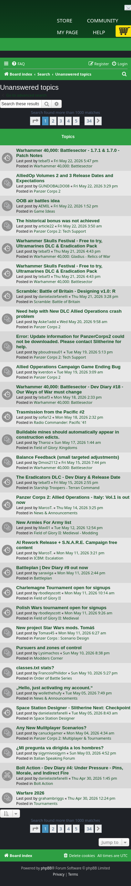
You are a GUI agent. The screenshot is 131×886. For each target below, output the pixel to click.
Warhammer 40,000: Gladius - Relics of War (72, 256)
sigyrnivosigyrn (52, 753)
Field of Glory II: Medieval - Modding (66, 532)
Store (64, 20)
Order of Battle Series (53, 678)
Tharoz (45, 442)
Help (99, 32)
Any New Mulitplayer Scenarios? (51, 727)
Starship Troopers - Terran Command (67, 487)
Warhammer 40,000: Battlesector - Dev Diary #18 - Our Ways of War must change (69, 389)
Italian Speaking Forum (54, 758)
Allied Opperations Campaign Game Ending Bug (68, 366)
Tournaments (46, 803)
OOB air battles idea (38, 200)
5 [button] (76, 121)
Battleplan (43, 578)
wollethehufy (50, 692)
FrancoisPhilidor (53, 672)
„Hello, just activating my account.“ (54, 687)
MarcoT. (46, 507)
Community (102, 20)
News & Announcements (56, 512)
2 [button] (53, 121)
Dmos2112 (48, 462)
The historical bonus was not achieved (58, 220)
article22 (46, 225)
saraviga (46, 572)
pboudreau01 (51, 351)
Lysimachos (49, 652)
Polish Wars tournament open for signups (61, 607)
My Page (67, 32)
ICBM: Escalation (48, 558)
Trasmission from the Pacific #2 (50, 412)
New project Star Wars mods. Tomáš (55, 627)
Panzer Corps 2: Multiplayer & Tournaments (72, 738)
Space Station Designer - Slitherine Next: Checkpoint (73, 707)
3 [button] (61, 121)
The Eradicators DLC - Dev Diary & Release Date (68, 477)
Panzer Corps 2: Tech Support (60, 231)
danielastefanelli (53, 296)
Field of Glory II (47, 598)
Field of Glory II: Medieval (56, 618)
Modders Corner (48, 658)
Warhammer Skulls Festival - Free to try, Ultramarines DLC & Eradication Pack (59, 243)
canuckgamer (51, 733)
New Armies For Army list (43, 522)
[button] (35, 121)
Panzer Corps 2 (47, 191)
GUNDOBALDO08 (54, 185)
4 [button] (68, 121)
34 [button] (89, 121)
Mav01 (44, 527)
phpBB (46, 868)
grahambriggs (51, 798)
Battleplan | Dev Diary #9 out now (52, 567)
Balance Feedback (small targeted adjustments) (67, 457)
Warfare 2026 (30, 793)
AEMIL (44, 205)
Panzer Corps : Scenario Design (61, 638)
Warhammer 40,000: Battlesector (63, 165)
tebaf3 (44, 160)
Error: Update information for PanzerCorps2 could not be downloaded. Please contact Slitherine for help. (70, 341)
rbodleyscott (50, 592)
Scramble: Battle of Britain (57, 301)
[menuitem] (18, 64)
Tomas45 (46, 632)
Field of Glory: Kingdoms (55, 447)
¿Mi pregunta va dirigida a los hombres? (60, 747)
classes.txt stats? (35, 667)
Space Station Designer (54, 718)
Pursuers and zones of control (49, 647)
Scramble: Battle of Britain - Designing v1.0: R (65, 291)
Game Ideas (44, 211)
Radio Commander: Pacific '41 (60, 422)
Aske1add (47, 321)
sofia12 (45, 417)
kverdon (46, 371)
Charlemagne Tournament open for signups (63, 587)
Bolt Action (43, 783)
